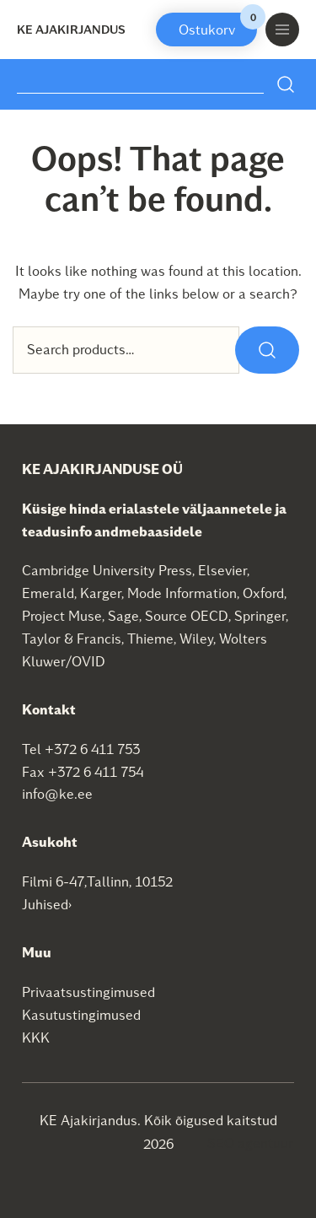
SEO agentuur (250, 1142)
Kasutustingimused (81, 1014)
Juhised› (47, 904)
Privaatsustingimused (88, 992)
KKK (36, 1037)
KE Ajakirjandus (71, 29)
